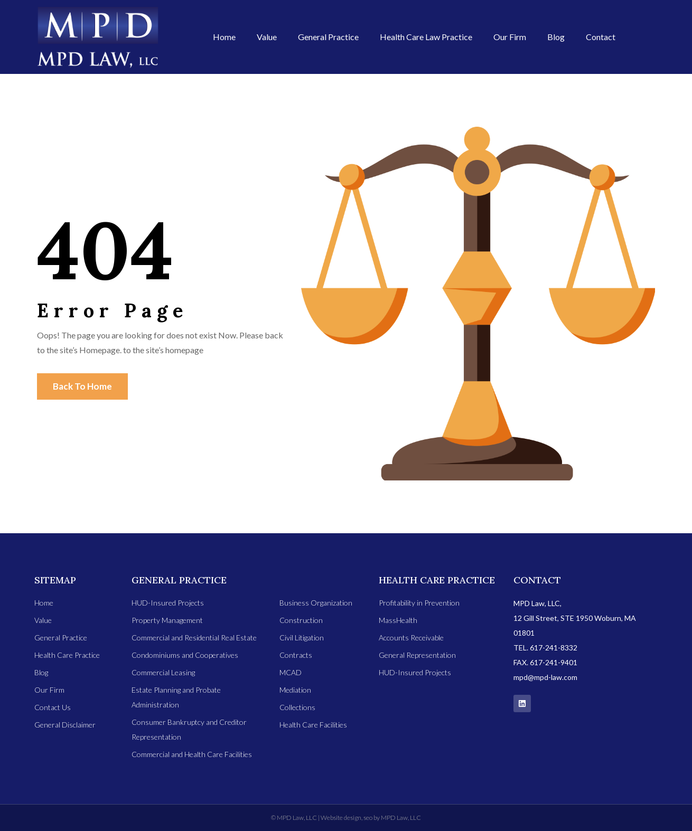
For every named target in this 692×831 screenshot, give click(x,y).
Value (267, 37)
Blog (556, 37)
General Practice (328, 37)
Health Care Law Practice (426, 37)
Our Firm (509, 37)
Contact (600, 37)
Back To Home (82, 386)
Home (224, 37)
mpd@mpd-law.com (545, 677)
